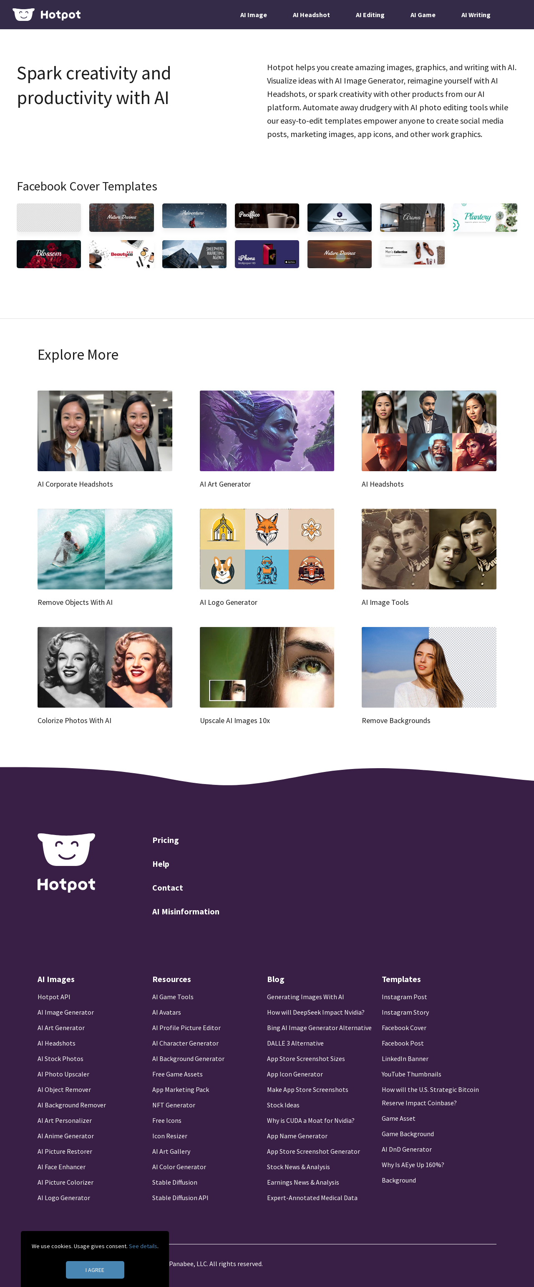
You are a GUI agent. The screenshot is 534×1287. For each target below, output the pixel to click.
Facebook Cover (404, 1027)
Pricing (165, 840)
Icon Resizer (169, 1136)
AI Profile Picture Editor (186, 1027)
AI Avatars (166, 1012)
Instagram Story (405, 1012)
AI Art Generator (61, 1027)
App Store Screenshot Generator (313, 1151)
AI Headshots (57, 1043)
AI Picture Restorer (65, 1151)
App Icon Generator (295, 1074)
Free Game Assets (177, 1074)
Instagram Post (404, 997)
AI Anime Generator (66, 1136)
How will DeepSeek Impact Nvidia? (316, 1012)
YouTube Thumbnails (411, 1074)
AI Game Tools (173, 997)
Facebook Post (403, 1043)
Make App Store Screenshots (307, 1089)
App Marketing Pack (180, 1089)
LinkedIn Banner (405, 1058)
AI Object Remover (64, 1089)
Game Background (408, 1134)
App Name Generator (297, 1136)
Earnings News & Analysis (303, 1182)
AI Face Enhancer (62, 1167)
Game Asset (399, 1118)
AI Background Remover (72, 1105)
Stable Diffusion (174, 1182)
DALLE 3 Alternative (295, 1043)
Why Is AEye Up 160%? (413, 1164)
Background (399, 1180)
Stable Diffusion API (180, 1197)
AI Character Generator (185, 1043)
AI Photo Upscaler (63, 1074)
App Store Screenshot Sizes (306, 1058)
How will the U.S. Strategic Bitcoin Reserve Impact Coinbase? (430, 1096)
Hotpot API (54, 997)
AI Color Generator (179, 1167)
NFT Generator (173, 1105)
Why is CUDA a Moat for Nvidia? (311, 1120)
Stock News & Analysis (298, 1167)
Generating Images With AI (305, 997)
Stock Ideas (283, 1105)
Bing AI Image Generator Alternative (319, 1027)
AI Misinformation (185, 911)
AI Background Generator (188, 1058)
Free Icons (166, 1120)
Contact (167, 887)
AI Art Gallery (171, 1151)
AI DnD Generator (407, 1149)
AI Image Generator (66, 1012)
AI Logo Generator (64, 1197)
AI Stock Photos (60, 1058)
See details (143, 1246)
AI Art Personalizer (65, 1120)
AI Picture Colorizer (65, 1182)
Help (160, 863)
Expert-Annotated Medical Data (312, 1197)
